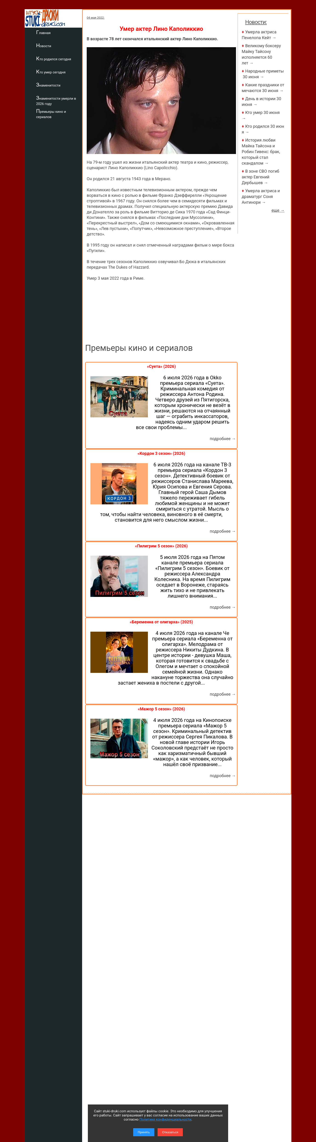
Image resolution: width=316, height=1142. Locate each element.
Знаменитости (48, 85)
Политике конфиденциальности (165, 1119)
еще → (277, 210)
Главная (43, 32)
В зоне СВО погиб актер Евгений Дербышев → (260, 177)
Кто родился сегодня (53, 58)
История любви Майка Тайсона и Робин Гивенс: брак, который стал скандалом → (261, 152)
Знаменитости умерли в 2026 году (56, 100)
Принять (144, 1132)
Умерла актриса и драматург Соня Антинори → (261, 196)
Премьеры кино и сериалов (51, 113)
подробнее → (223, 438)
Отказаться (170, 1132)
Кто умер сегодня (51, 72)
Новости (43, 45)
